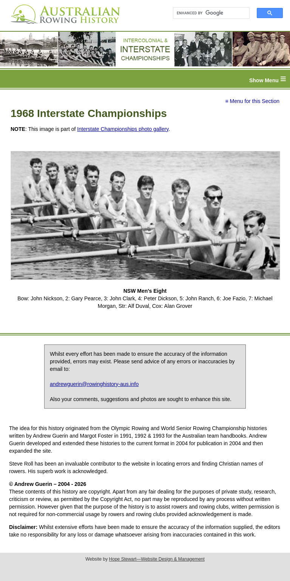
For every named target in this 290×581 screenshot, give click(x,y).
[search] (208, 13)
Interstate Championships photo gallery (122, 129)
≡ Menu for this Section (252, 101)
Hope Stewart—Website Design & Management (157, 559)
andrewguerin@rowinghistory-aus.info (94, 384)
